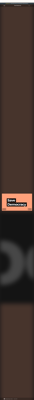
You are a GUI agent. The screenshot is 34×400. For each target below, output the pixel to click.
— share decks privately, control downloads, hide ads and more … (17, 3)
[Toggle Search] (29, 5)
